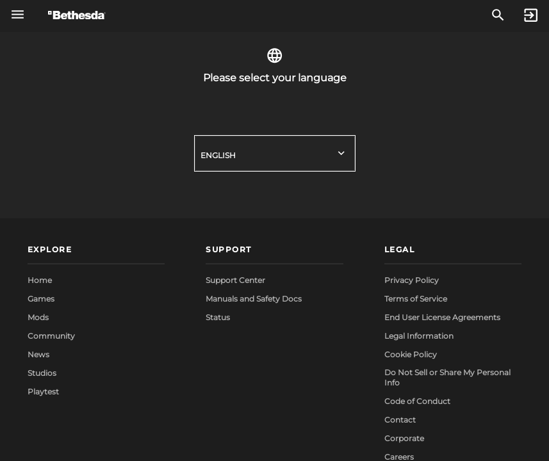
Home (40, 280)
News (38, 354)
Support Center (235, 280)
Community (51, 336)
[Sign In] (530, 15)
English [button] (218, 155)
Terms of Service (415, 298)
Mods (38, 317)
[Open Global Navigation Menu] (18, 14)
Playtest (43, 391)
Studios (42, 373)
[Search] (498, 15)
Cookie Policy (410, 354)
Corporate (404, 438)
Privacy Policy (411, 280)
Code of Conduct (417, 401)
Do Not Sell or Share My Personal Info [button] (447, 377)
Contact (400, 420)
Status (218, 317)
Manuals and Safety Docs (254, 298)
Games (41, 298)
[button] (96, 250)
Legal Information (419, 336)
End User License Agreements (442, 317)
